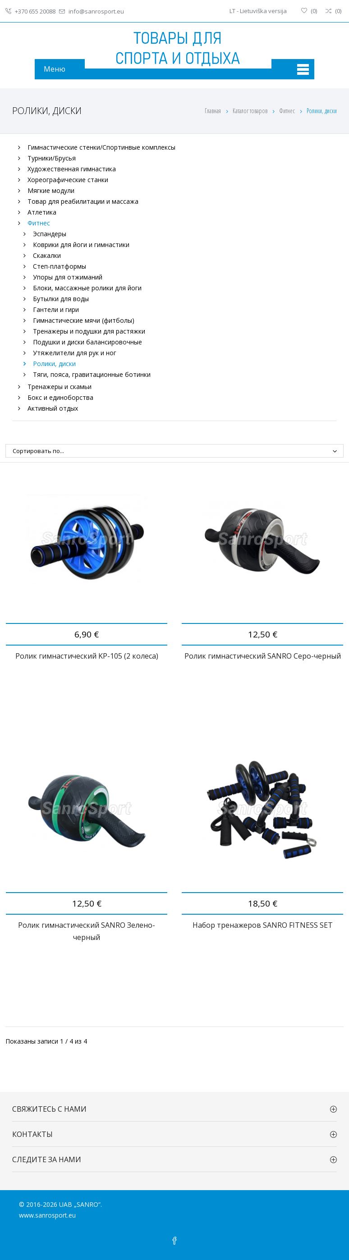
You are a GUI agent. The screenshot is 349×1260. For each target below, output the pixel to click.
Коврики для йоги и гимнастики (81, 244)
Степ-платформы (59, 266)
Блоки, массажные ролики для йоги (87, 288)
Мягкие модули (51, 190)
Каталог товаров (251, 110)
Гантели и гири (56, 309)
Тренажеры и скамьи (60, 386)
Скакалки (47, 255)
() (309, 11)
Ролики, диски (54, 363)
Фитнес (287, 110)
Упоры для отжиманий (67, 277)
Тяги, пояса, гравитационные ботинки (92, 374)
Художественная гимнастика (72, 169)
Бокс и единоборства (60, 397)
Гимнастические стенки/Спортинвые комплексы (101, 147)
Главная (213, 110)
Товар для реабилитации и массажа (83, 201)
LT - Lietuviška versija (258, 11)
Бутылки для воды (61, 298)
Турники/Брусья (52, 158)
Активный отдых (53, 408)
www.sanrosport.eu (47, 1215)
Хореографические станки (68, 179)
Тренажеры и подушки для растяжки (89, 331)
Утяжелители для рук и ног (74, 352)
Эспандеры (49, 233)
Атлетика (42, 212)
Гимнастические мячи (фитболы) (83, 320)
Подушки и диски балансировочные (87, 342)
